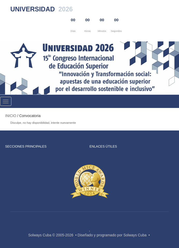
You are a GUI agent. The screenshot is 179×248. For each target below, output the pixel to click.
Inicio (10, 116)
